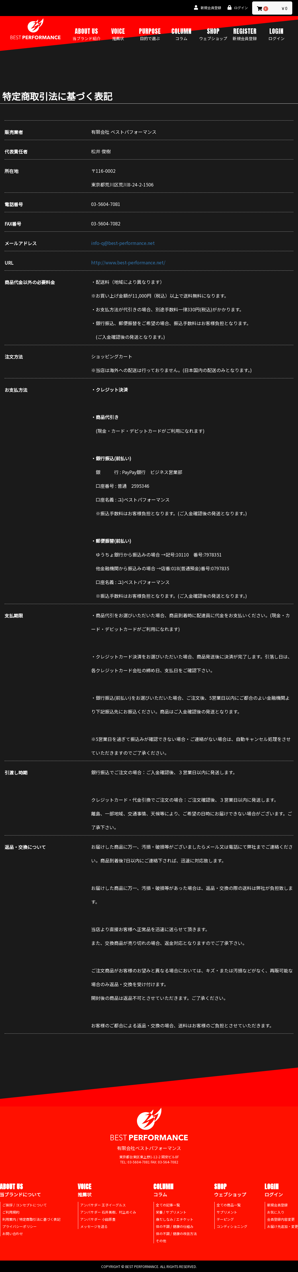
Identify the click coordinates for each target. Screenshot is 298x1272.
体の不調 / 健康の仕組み (174, 1226)
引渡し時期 (16, 772)
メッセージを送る (94, 1226)
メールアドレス (21, 243)
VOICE (118, 33)
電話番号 (14, 204)
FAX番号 (13, 224)
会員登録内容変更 (281, 1219)
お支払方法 (16, 390)
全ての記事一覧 (168, 1204)
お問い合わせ (12, 1233)
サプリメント (227, 1212)
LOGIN (276, 33)
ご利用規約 (10, 1212)
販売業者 (14, 132)
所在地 (11, 171)
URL (9, 262)
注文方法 (14, 356)
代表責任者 (16, 151)
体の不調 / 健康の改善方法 (176, 1233)
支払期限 (14, 615)
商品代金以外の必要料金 (30, 282)
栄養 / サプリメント (171, 1212)
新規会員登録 (277, 1204)
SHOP (213, 33)
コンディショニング (232, 1226)
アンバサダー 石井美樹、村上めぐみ (108, 1212)
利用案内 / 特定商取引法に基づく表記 (31, 1219)
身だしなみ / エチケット (174, 1219)
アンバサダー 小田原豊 (97, 1219)
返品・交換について (25, 847)
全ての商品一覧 (229, 1204)
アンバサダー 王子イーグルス (103, 1204)
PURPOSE (150, 33)
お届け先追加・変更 (282, 1226)
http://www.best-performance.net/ (128, 262)
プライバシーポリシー (19, 1226)
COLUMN (181, 33)
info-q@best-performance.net (123, 242)
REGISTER (244, 33)
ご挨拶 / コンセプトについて (24, 1204)
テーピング (225, 1219)
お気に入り (275, 1212)
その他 (161, 1240)
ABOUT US (86, 33)
